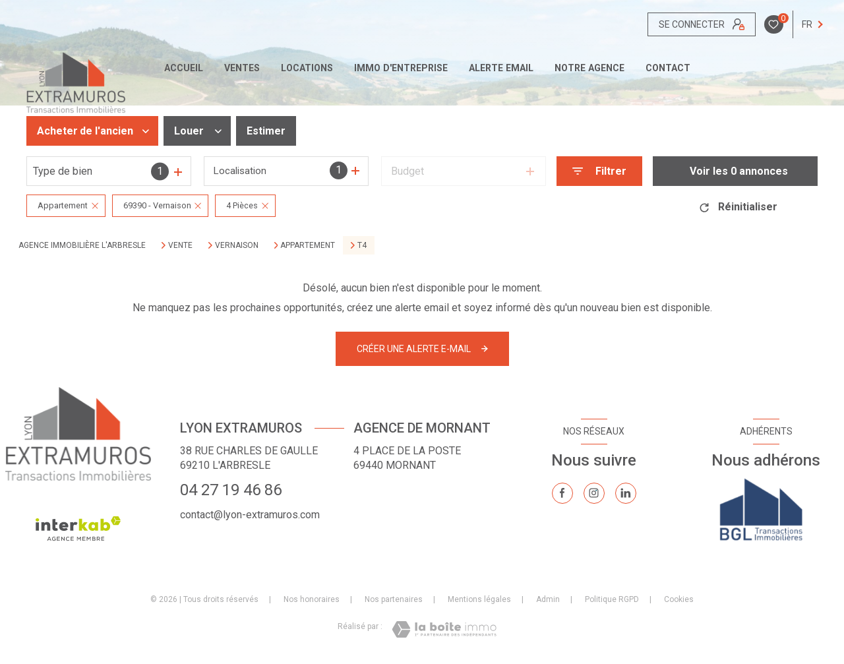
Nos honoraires (312, 599)
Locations (307, 68)
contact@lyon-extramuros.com (250, 514)
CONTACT (668, 68)
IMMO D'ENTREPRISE (401, 68)
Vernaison (236, 245)
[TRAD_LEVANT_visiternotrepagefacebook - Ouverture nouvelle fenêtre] (562, 493)
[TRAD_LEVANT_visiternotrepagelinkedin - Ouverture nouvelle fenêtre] (625, 493)
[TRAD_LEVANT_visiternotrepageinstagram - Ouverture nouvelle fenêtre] (594, 493)
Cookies (679, 599)
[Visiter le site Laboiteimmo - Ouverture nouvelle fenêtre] (444, 629)
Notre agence (589, 68)
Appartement (307, 245)
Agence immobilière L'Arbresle (82, 245)
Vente (180, 245)
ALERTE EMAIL (501, 68)
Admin (548, 599)
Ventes (242, 68)
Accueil (183, 68)
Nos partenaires (394, 599)
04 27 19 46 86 (231, 490)
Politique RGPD (612, 599)
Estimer (266, 131)
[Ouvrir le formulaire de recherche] (599, 171)
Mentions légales (479, 599)
